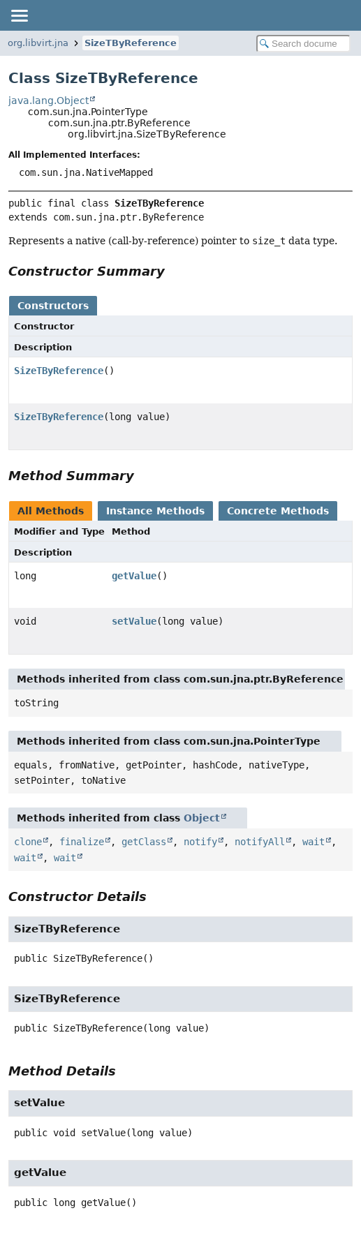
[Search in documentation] (303, 43)
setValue (134, 621)
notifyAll (260, 841)
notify (200, 841)
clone (28, 841)
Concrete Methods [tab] (278, 510)
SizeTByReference (130, 43)
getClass (143, 841)
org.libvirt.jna (38, 43)
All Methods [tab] (50, 510)
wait (313, 841)
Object (202, 818)
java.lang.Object (48, 100)
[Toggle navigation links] (19, 15)
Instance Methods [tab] (155, 510)
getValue (134, 575)
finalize (81, 841)
